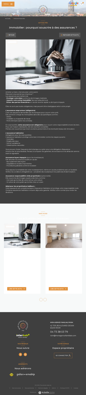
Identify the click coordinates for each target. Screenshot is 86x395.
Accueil (8, 18)
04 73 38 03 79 (59, 331)
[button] (45, 299)
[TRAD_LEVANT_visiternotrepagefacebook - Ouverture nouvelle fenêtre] (20, 354)
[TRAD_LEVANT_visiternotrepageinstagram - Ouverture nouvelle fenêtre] (25, 354)
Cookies (76, 388)
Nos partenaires (29, 388)
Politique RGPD (64, 388)
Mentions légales (43, 388)
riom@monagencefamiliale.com (63, 336)
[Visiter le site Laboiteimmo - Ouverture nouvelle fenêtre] (46, 392)
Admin (54, 388)
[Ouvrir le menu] (8, 4)
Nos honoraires (16, 388)
